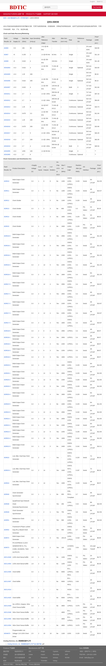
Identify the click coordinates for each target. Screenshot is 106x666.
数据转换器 (18, 661)
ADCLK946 (7, 606)
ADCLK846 (7, 557)
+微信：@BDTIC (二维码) (87, 651)
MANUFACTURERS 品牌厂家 (13, 14)
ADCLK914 (7, 589)
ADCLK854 (7, 564)
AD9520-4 (7, 394)
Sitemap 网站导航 (21, 664)
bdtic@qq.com (89, 657)
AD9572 (6, 538)
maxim (43, 654)
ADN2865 (7, 154)
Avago (43, 651)
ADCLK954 (7, 625)
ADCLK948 (7, 612)
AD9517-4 (7, 323)
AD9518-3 (7, 350)
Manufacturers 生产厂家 (36, 648)
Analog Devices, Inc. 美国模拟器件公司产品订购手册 (24, 644)
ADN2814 (7, 113)
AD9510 (6, 181)
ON (30, 657)
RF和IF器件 (25, 18)
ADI (30, 651)
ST (30, 661)
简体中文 (100, 1)
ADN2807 (7, 87)
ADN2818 (7, 139)
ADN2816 (7, 126)
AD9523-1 (7, 470)
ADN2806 (7, 81)
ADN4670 (7, 633)
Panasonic (44, 657)
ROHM (67, 657)
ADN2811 (7, 94)
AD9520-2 (7, 380)
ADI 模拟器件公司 (13, 18)
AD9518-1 (7, 337)
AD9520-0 (7, 365)
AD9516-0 (7, 236)
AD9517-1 (7, 294)
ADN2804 (7, 67)
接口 (4, 657)
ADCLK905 (7, 572)
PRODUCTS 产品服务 (33, 14)
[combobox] (50, 7)
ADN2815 (7, 120)
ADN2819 (7, 146)
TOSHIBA (44, 661)
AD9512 (6, 200)
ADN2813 (7, 107)
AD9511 (6, 191)
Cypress (55, 651)
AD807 (6, 54)
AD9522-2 (7, 425)
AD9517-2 (7, 303)
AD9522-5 (7, 446)
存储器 (5, 654)
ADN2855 (7, 151)
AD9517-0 (7, 284)
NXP (66, 654)
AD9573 (6, 547)
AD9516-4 (7, 274)
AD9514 (6, 216)
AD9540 (6, 494)
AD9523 (6, 457)
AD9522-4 (7, 438)
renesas (55, 657)
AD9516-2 (7, 255)
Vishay (55, 661)
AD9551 (6, 520)
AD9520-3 (7, 386)
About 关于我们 (8, 664)
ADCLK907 (7, 581)
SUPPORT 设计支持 (50, 14)
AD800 (6, 48)
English (92, 1)
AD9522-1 (7, 418)
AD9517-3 (7, 313)
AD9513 (6, 208)
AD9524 (6, 483)
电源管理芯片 (19, 651)
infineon (67, 651)
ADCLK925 (7, 597)
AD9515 (6, 226)
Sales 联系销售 (84, 648)
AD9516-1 (7, 245)
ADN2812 (7, 100)
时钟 (4, 661)
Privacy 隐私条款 (34, 664)
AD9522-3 (7, 432)
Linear (31, 654)
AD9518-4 (7, 357)
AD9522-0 (7, 412)
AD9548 (6, 504)
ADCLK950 (7, 619)
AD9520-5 (7, 404)
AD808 (6, 61)
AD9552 (6, 530)
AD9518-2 (7, 344)
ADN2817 (7, 133)
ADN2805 (7, 74)
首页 (4, 18)
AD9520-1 (7, 373)
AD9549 (6, 512)
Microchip (56, 654)
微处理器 (6, 651)
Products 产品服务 (9, 648)
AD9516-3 (7, 265)
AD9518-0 (7, 331)
